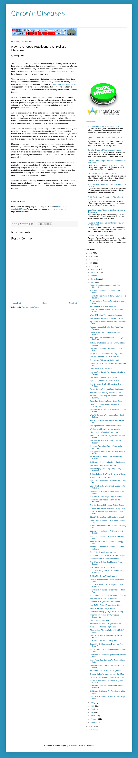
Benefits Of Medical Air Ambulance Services (104, 150)
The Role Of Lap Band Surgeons (102, 567)
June (93, 706)
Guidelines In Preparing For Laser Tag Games (107, 462)
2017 (91, 260)
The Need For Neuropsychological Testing (106, 497)
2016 (91, 263)
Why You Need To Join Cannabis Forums (103, 126)
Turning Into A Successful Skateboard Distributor (108, 555)
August (93, 282)
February (94, 719)
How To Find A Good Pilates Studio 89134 (106, 605)
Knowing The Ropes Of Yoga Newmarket (105, 624)
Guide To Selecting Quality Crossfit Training (106, 612)
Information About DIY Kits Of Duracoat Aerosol (108, 595)
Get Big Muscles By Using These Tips (104, 576)
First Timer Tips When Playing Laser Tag (105, 641)
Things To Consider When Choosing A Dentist (107, 354)
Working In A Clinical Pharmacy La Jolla (105, 429)
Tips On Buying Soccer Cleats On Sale (104, 381)
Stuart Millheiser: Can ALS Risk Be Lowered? (107, 517)
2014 (91, 726)
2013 (91, 730)
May (92, 709)
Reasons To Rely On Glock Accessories (105, 602)
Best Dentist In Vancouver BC (101, 369)
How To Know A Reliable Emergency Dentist (106, 318)
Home (45, 303)
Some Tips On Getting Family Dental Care (106, 401)
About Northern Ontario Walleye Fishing (105, 432)
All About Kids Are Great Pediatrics (103, 306)
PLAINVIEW (73, 745)
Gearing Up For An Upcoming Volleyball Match (107, 674)
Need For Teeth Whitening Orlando (103, 627)
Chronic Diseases (38, 14)
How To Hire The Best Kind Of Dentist (102, 174)
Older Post (73, 303)
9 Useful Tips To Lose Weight (101, 477)
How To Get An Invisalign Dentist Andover (105, 393)
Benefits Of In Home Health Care (100, 236)
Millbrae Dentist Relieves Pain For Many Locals (107, 508)
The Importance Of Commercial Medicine (105, 426)
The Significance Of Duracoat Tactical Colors (107, 505)
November (95, 272)
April (92, 713)
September (95, 279)
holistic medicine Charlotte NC (63, 84)
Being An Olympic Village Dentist (102, 608)
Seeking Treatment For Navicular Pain (104, 357)
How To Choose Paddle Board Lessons (105, 559)
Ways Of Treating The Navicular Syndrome (106, 315)
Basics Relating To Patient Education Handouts (107, 389)
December (95, 269)
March (93, 716)
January (94, 722)
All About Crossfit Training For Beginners (105, 671)
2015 (91, 266)
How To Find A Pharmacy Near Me (103, 465)
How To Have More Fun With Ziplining (104, 598)
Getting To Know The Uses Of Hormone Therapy (108, 474)
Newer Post (16, 303)
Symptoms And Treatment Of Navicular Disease (108, 677)
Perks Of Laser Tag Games (100, 620)
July (92, 703)
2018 (91, 256)
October (94, 276)
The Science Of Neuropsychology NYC (104, 360)
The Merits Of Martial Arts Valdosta (103, 552)
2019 (91, 253)
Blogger (91, 745)
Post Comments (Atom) (30, 307)
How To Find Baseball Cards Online (103, 377)
